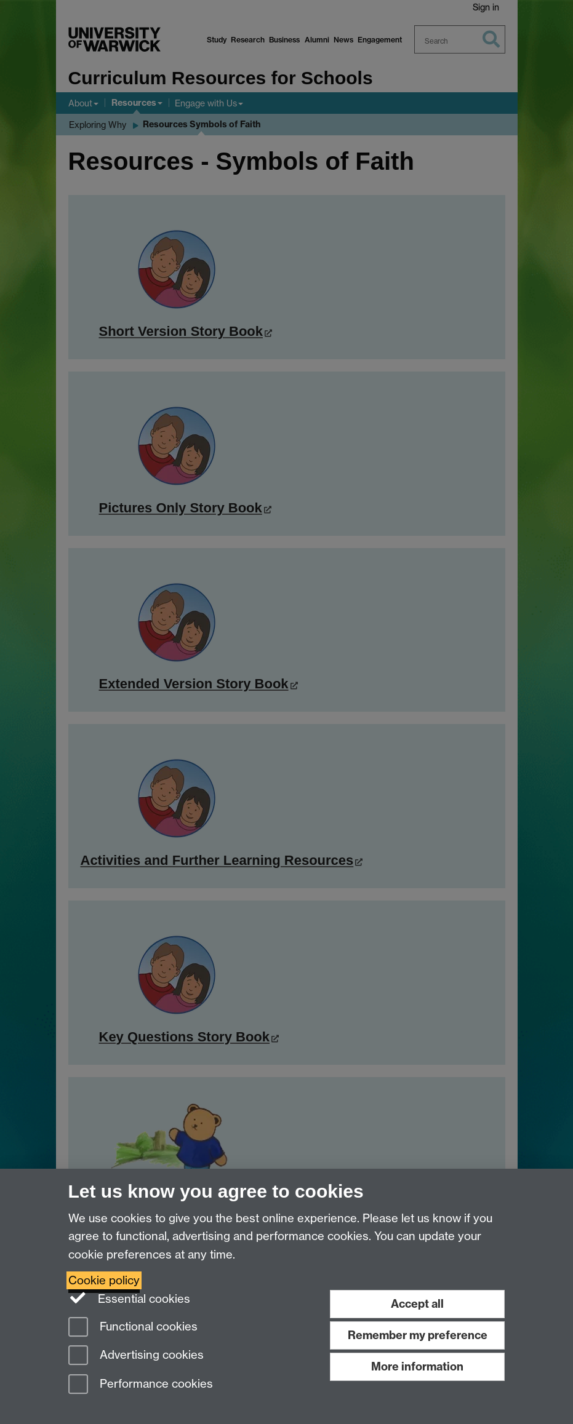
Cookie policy (104, 1280)
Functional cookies (133, 1327)
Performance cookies (140, 1385)
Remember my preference (417, 1335)
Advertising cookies (136, 1356)
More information (417, 1366)
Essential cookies (129, 1298)
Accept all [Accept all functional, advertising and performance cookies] (417, 1304)
